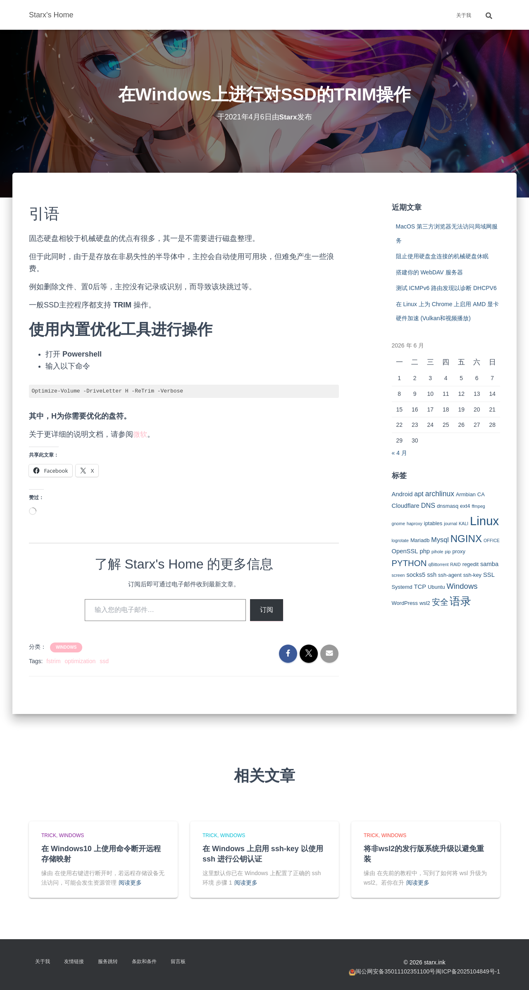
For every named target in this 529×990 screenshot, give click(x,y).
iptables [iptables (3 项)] (433, 523)
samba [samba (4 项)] (489, 564)
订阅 (266, 609)
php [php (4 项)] (424, 551)
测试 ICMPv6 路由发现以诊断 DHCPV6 (446, 288)
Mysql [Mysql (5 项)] (439, 539)
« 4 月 (399, 453)
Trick (48, 835)
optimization (80, 661)
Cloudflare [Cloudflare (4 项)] (405, 505)
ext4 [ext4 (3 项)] (465, 506)
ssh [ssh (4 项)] (431, 574)
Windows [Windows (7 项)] (461, 586)
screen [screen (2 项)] (398, 575)
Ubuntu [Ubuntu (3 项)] (436, 587)
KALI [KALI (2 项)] (463, 523)
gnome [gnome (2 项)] (398, 523)
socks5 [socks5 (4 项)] (415, 574)
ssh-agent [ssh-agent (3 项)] (450, 575)
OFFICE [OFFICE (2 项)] (492, 540)
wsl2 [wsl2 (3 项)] (424, 603)
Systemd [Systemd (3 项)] (402, 587)
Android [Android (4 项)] (402, 494)
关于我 (463, 15)
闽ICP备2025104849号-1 (468, 971)
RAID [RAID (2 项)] (455, 564)
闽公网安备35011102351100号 (395, 971)
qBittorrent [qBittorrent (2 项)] (438, 564)
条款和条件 (144, 961)
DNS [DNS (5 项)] (428, 505)
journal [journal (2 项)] (450, 523)
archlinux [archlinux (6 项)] (439, 494)
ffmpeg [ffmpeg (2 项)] (478, 506)
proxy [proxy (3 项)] (458, 551)
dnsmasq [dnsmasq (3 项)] (447, 506)
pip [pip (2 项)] (447, 551)
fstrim (53, 661)
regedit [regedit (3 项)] (470, 564)
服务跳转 (108, 961)
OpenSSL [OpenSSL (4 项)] (405, 551)
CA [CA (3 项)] (481, 494)
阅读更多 (130, 882)
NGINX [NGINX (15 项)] (466, 538)
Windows (66, 647)
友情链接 (74, 961)
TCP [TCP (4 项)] (420, 586)
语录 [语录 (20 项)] (460, 601)
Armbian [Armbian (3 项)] (466, 494)
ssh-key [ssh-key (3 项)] (472, 575)
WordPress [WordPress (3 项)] (405, 603)
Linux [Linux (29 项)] (484, 521)
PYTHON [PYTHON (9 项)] (409, 563)
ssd (104, 661)
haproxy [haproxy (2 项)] (414, 523)
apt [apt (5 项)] (419, 493)
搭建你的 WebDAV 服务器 (429, 272)
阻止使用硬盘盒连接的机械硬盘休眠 (442, 256)
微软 (140, 434)
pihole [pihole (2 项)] (437, 551)
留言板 (178, 961)
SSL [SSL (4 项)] (489, 574)
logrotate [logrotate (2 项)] (400, 540)
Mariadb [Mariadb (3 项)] (420, 540)
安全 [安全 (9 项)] (440, 602)
